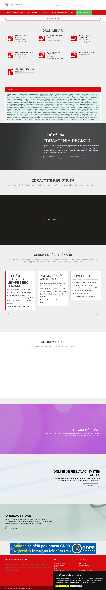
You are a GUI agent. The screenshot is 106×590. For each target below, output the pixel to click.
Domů (9, 12)
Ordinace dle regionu (21, 12)
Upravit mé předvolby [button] (76, 586)
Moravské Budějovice (20, 39)
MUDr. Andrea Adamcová (86, 296)
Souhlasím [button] (59, 586)
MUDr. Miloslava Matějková (53, 53)
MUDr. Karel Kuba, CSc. (24, 69)
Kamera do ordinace (84, 565)
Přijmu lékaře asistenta (52, 277)
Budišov (49, 37)
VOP (55, 568)
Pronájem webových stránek (86, 570)
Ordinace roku (82, 563)
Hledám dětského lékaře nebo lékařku (18, 281)
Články (72, 12)
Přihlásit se (57, 567)
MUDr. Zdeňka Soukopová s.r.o (85, 36)
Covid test (81, 276)
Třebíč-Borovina (51, 56)
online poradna (84, 12)
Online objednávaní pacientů (86, 567)
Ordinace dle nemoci (59, 12)
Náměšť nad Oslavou (83, 39)
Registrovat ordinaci (72, 157)
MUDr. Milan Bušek (54, 35)
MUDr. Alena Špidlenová (20, 306)
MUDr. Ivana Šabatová (87, 52)
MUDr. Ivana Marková (24, 52)
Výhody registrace (59, 565)
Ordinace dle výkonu (40, 12)
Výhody (51, 157)
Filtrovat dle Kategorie (53, 18)
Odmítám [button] (66, 586)
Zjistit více (90, 485)
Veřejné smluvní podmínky (61, 570)
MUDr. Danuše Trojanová (21, 36)
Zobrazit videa (52, 219)
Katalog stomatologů (99, 12)
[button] (8, 313)
